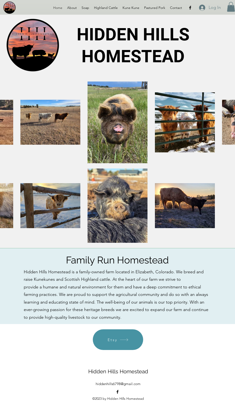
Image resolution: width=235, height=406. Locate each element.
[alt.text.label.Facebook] (190, 7)
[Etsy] (118, 339)
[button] (231, 7)
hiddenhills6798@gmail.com (118, 383)
